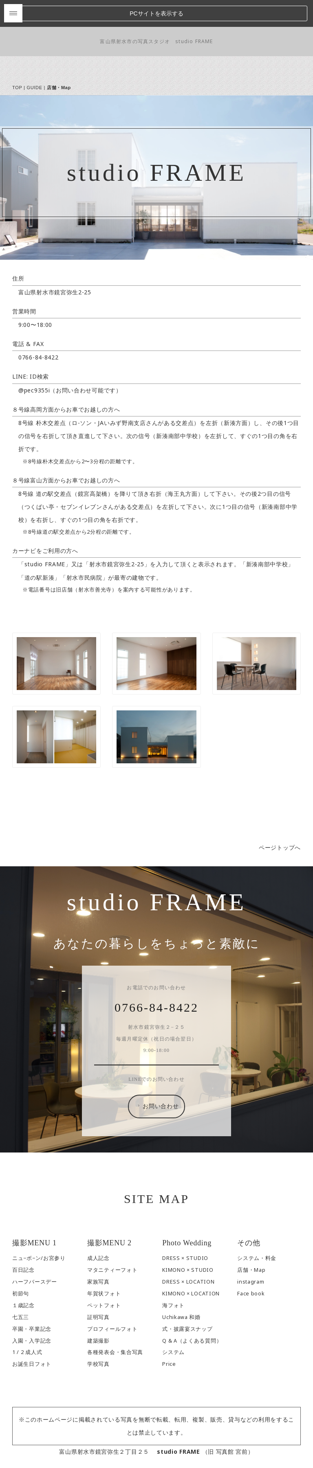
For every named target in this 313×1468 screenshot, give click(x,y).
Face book (251, 1266)
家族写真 (98, 1254)
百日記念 (23, 1242)
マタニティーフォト (112, 1242)
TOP (17, 60)
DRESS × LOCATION (188, 1254)
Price (169, 1337)
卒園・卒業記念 (31, 1301)
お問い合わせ (157, 1079)
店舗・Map (251, 1242)
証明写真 (98, 1289)
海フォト (173, 1278)
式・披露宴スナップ (187, 1301)
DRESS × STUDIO (185, 1230)
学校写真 (98, 1337)
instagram (250, 1254)
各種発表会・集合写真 (115, 1325)
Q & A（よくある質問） (192, 1313)
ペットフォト (104, 1278)
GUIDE (34, 60)
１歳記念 (23, 1278)
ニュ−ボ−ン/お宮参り (39, 1230)
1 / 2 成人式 (27, 1325)
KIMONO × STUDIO (188, 1242)
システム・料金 (256, 1230)
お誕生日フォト (31, 1337)
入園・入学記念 (31, 1313)
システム (173, 1325)
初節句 (20, 1266)
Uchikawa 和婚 (181, 1289)
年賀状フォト (104, 1266)
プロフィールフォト (112, 1301)
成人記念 (98, 1230)
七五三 (20, 1289)
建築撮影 (98, 1313)
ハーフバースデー (34, 1254)
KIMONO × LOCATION (191, 1266)
